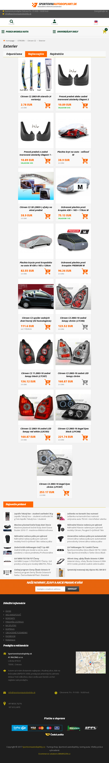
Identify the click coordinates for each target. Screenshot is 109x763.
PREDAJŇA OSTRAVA (15, 621)
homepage (10, 40)
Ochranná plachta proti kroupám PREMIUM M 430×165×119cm (73, 264)
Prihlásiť (54, 24)
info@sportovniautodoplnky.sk (18, 14)
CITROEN (21, 40)
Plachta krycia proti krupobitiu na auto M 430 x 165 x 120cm (36, 264)
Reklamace (10, 639)
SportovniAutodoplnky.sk (54, 5)
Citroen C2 (32, 40)
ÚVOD (8, 611)
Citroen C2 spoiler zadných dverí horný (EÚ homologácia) (35, 319)
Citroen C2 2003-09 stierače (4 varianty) (35, 98)
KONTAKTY (10, 618)
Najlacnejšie (36, 54)
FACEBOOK (10, 636)
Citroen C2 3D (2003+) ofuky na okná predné (36, 209)
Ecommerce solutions (48, 753)
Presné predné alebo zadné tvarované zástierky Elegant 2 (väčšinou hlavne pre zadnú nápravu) (73, 98)
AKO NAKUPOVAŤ (13, 614)
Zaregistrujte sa (101, 11)
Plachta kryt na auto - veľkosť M (73, 153)
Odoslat (72, 589)
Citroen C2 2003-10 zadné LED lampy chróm (73, 375)
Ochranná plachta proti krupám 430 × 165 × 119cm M (73, 209)
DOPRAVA (10, 629)
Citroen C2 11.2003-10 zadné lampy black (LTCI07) (35, 375)
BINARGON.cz (64, 753)
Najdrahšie (57, 54)
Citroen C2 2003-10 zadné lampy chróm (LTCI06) (73, 319)
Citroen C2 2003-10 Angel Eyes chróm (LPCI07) (54, 485)
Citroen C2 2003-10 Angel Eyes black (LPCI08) (73, 430)
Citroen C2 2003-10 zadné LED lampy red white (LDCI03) (35, 430)
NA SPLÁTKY (11, 625)
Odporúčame (14, 54)
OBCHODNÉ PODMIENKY (17, 632)
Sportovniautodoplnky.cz (33, 746)
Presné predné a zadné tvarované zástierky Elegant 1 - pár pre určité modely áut (36, 153)
